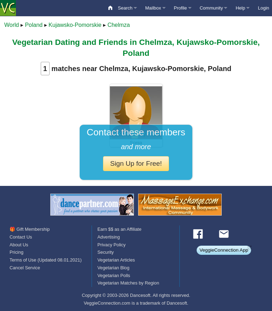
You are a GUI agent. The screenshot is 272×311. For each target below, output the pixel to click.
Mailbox (153, 8)
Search (125, 8)
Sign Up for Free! (136, 163)
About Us (19, 244)
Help (240, 8)
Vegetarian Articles (116, 260)
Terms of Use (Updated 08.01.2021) (45, 260)
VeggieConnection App (223, 250)
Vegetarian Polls (113, 275)
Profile (180, 8)
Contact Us (21, 237)
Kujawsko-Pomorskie (75, 25)
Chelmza (118, 25)
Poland (33, 25)
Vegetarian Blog (113, 267)
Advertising (108, 237)
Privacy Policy (111, 244)
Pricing (16, 252)
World (11, 25)
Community (211, 8)
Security (105, 252)
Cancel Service (25, 267)
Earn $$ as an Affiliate (119, 229)
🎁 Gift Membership (30, 229)
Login (263, 8)
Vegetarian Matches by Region (128, 283)
